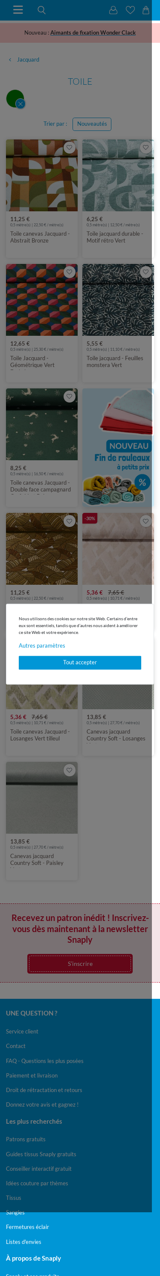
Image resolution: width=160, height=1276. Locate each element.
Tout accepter (80, 662)
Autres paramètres (42, 645)
